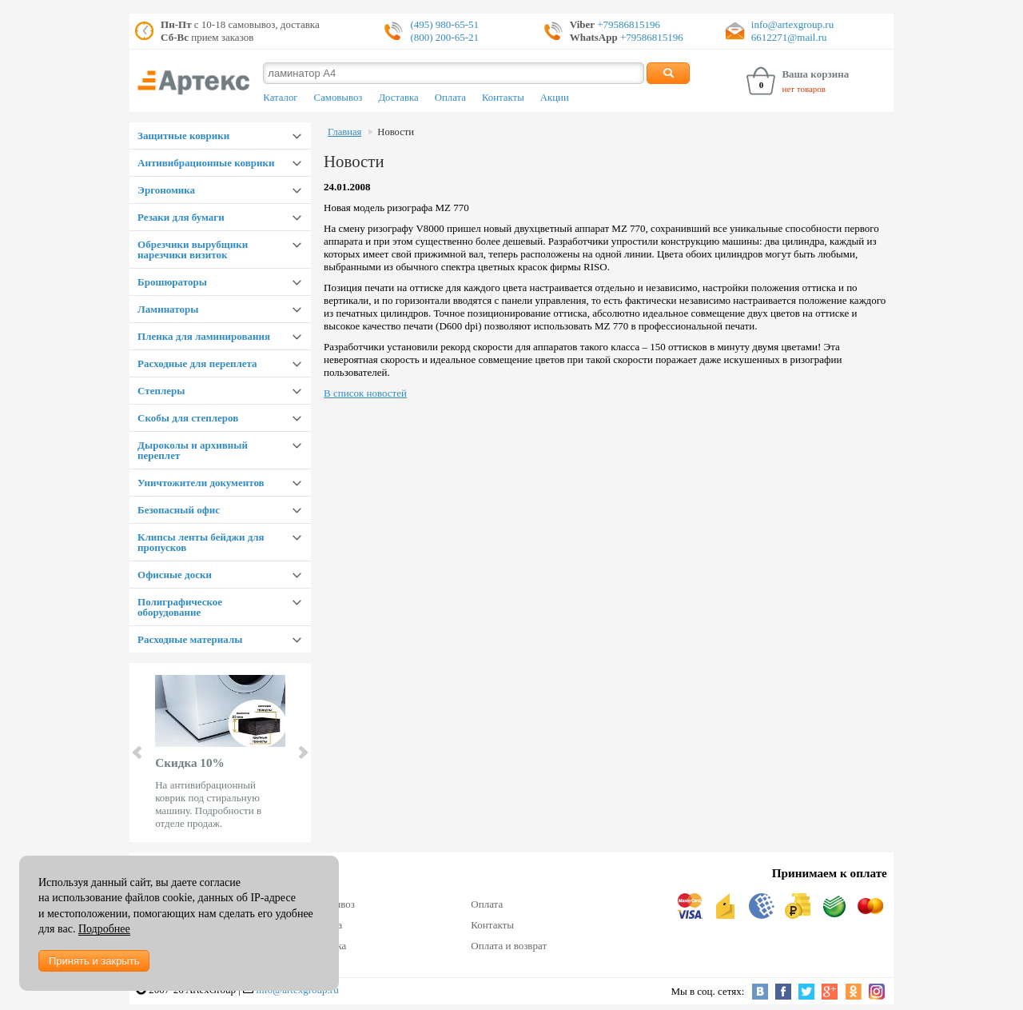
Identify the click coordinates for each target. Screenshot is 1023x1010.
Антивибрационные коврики (205, 163)
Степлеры (161, 391)
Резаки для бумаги (181, 217)
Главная (344, 132)
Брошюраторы (172, 282)
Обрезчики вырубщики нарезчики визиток (192, 249)
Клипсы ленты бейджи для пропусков (200, 542)
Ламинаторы (167, 309)
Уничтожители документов (201, 483)
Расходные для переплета (197, 363)
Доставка (398, 97)
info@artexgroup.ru (792, 24)
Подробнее (104, 929)
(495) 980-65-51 (444, 24)
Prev (138, 752)
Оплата (450, 97)
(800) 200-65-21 (444, 37)
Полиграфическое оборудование (179, 607)
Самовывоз (338, 97)
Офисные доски (174, 575)
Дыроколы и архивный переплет (192, 450)
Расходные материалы (189, 639)
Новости (395, 132)
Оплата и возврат (509, 946)
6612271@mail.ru (789, 37)
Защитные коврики (183, 136)
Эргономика (166, 190)
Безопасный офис (178, 510)
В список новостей (365, 393)
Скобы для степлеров (187, 418)
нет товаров (804, 89)
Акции (554, 97)
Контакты (503, 97)
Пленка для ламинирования (203, 336)
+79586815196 (627, 24)
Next (302, 752)
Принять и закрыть (94, 961)
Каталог (280, 97)
